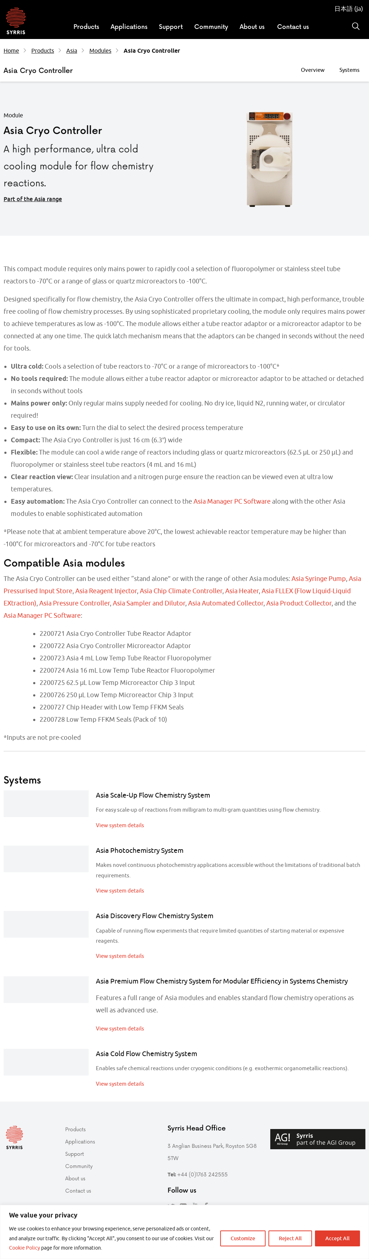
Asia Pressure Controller (74, 603)
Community (211, 26)
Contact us (293, 26)
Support (171, 26)
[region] (184, 1232)
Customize (243, 1238)
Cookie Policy (24, 1248)
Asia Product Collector (299, 603)
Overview (313, 70)
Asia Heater (242, 591)
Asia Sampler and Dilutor (149, 603)
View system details (120, 825)
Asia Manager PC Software (232, 501)
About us (252, 26)
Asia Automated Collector (225, 603)
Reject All (290, 1238)
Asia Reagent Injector (106, 591)
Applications (129, 26)
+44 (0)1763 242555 (202, 1174)
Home (11, 50)
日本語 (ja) (348, 8)
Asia (71, 50)
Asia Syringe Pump (319, 578)
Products (86, 26)
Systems (349, 70)
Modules (100, 50)
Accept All (337, 1238)
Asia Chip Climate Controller (181, 591)
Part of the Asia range (33, 199)
